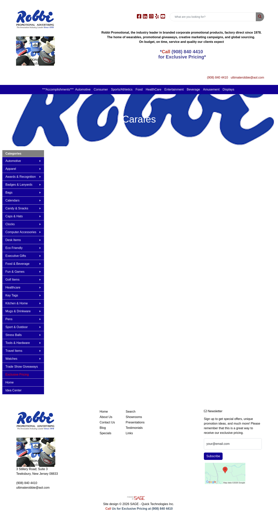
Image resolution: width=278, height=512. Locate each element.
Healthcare (12, 287)
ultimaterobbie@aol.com (247, 77)
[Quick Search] (213, 16)
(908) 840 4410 (217, 77)
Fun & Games (15, 271)
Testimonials (134, 427)
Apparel (10, 168)
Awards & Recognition (20, 176)
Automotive (83, 89)
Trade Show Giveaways (21, 366)
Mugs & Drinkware (18, 311)
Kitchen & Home (16, 303)
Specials (105, 433)
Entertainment (174, 89)
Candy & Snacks (16, 208)
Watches (11, 358)
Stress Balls (13, 335)
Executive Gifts (15, 255)
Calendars (12, 200)
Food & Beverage (17, 263)
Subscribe (213, 456)
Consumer (101, 89)
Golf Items (12, 279)
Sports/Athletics (121, 89)
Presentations (135, 422)
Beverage (193, 89)
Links (129, 433)
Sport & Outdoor (16, 327)
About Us (106, 417)
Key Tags (11, 295)
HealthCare (153, 89)
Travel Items (13, 350)
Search (131, 411)
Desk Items (13, 240)
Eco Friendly (14, 248)
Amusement (211, 89)
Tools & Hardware (17, 342)
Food (139, 89)
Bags (8, 192)
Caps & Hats (14, 216)
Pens (8, 319)
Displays (228, 89)
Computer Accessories (20, 232)
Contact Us (107, 422)
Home (9, 382)
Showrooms (134, 417)
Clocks (10, 224)
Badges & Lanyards (18, 184)
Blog (103, 427)
